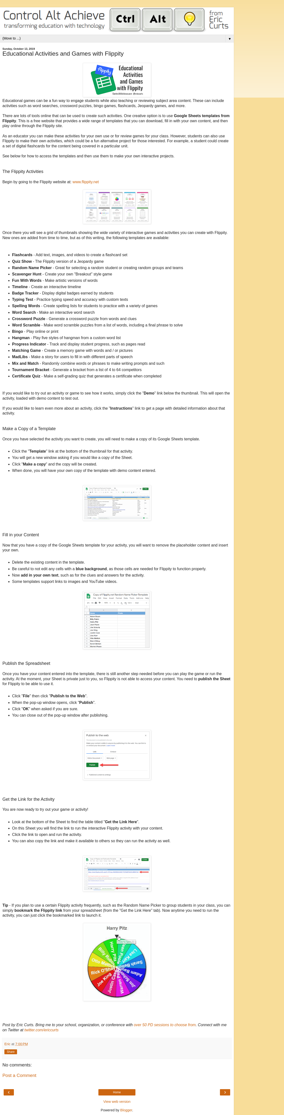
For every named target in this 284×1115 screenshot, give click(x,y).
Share (11, 1052)
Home (117, 1092)
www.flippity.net (86, 182)
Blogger (126, 1110)
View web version (117, 1102)
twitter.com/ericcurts (41, 1030)
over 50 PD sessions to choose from (165, 1025)
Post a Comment (19, 1075)
